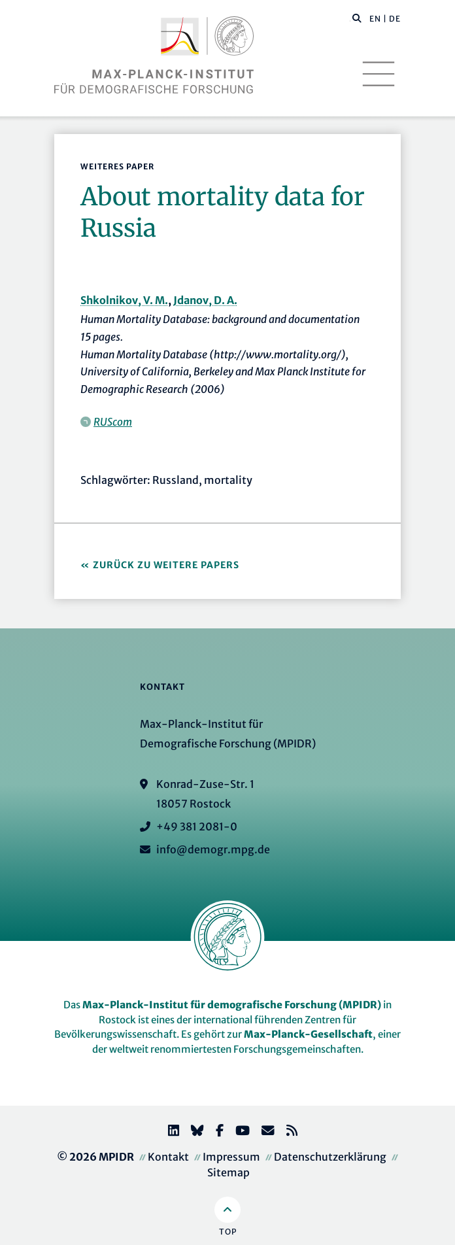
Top (228, 1231)
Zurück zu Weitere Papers (166, 565)
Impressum (231, 1156)
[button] (357, 17)
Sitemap (228, 1172)
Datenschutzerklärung (330, 1156)
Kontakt (168, 1156)
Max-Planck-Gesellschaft (308, 1034)
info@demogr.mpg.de (213, 849)
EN (375, 19)
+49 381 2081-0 (196, 826)
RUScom (112, 421)
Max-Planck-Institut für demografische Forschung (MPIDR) (231, 1004)
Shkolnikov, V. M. (124, 300)
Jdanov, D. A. (205, 300)
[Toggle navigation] (378, 74)
